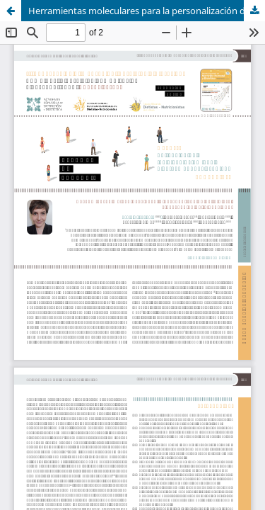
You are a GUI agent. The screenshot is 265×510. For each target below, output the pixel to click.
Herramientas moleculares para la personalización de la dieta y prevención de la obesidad (146, 10)
